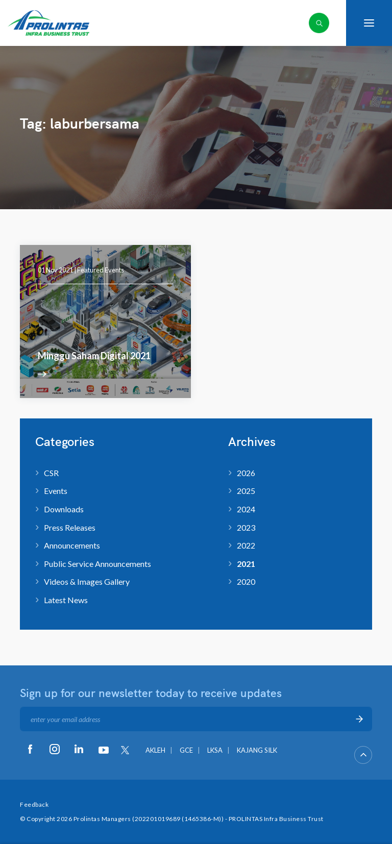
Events (55, 490)
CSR (51, 473)
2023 (246, 527)
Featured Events (100, 270)
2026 (246, 473)
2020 (246, 581)
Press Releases (69, 527)
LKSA (215, 750)
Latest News (66, 600)
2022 (246, 545)
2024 (246, 509)
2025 (246, 490)
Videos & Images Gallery (87, 581)
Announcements (72, 545)
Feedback (34, 804)
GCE (186, 750)
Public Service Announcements (97, 563)
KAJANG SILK (257, 750)
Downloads (64, 509)
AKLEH (155, 750)
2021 (246, 563)
